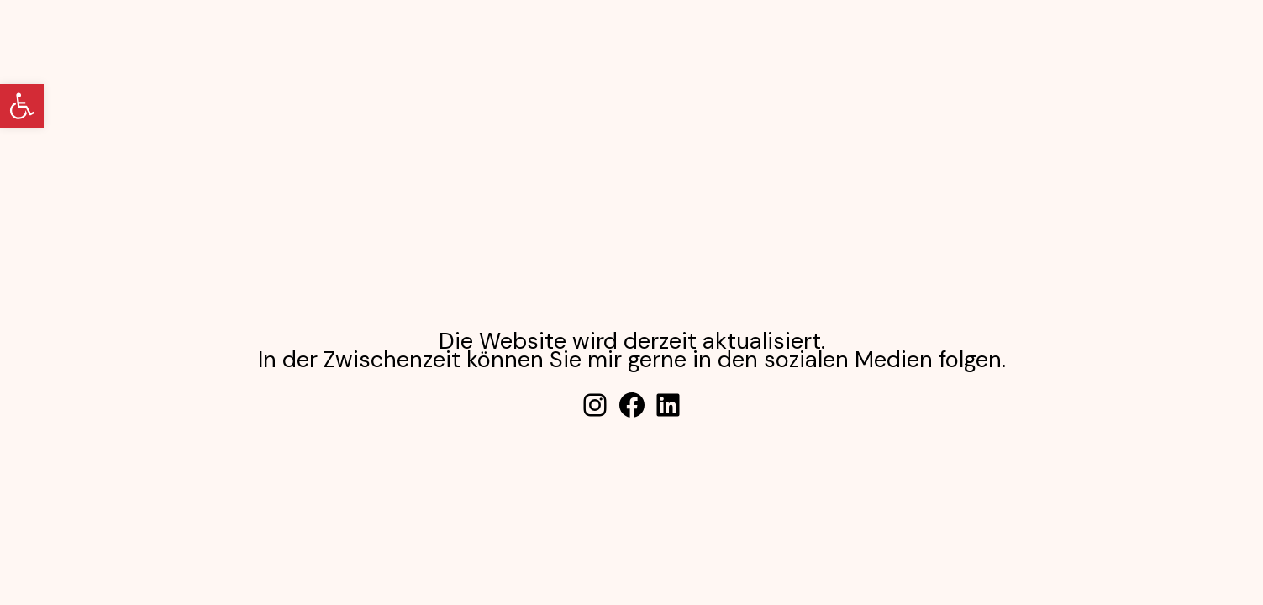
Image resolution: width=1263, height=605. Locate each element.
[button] (22, 106)
